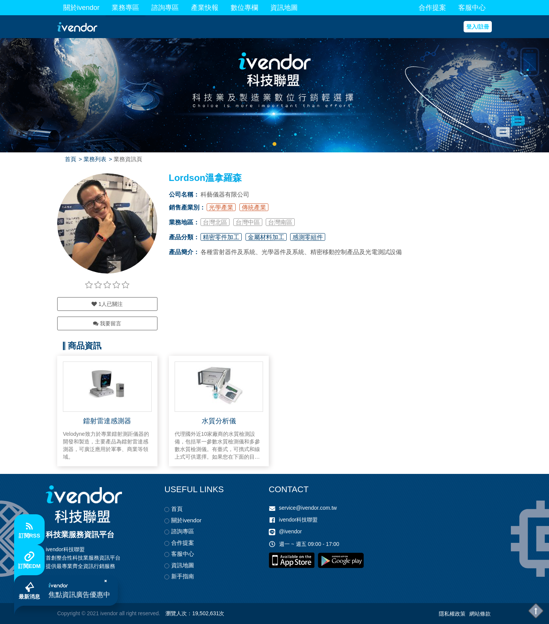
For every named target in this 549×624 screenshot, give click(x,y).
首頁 (70, 159)
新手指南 (182, 576)
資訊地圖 (284, 7)
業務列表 (94, 159)
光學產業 (221, 207)
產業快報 (204, 7)
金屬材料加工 (266, 237)
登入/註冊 (477, 27)
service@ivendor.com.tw (308, 508)
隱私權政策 (452, 613)
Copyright (68, 613)
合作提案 (432, 7)
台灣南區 (280, 222)
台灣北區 (215, 222)
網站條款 (480, 613)
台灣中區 (248, 222)
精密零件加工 (221, 237)
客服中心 (472, 7)
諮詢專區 (165, 7)
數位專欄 (244, 7)
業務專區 (125, 7)
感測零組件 (307, 237)
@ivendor (290, 531)
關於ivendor (81, 7)
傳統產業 (254, 207)
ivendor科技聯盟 (298, 520)
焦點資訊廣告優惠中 (79, 594)
